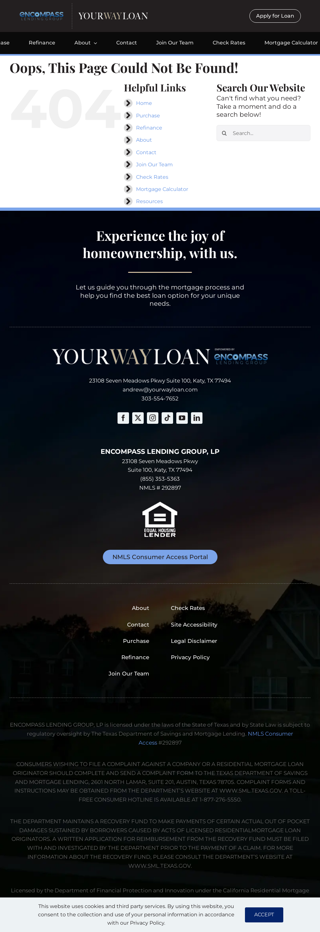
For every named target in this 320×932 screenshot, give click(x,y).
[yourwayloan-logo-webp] (113, 15)
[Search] (224, 133)
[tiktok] (167, 418)
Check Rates (152, 177)
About (144, 140)
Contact (146, 152)
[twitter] (138, 418)
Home (144, 103)
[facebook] (123, 418)
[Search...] (263, 133)
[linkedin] (196, 418)
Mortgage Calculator (162, 189)
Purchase (148, 116)
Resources (149, 201)
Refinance (149, 128)
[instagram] (152, 418)
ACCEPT (264, 915)
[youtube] (182, 418)
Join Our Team (154, 165)
